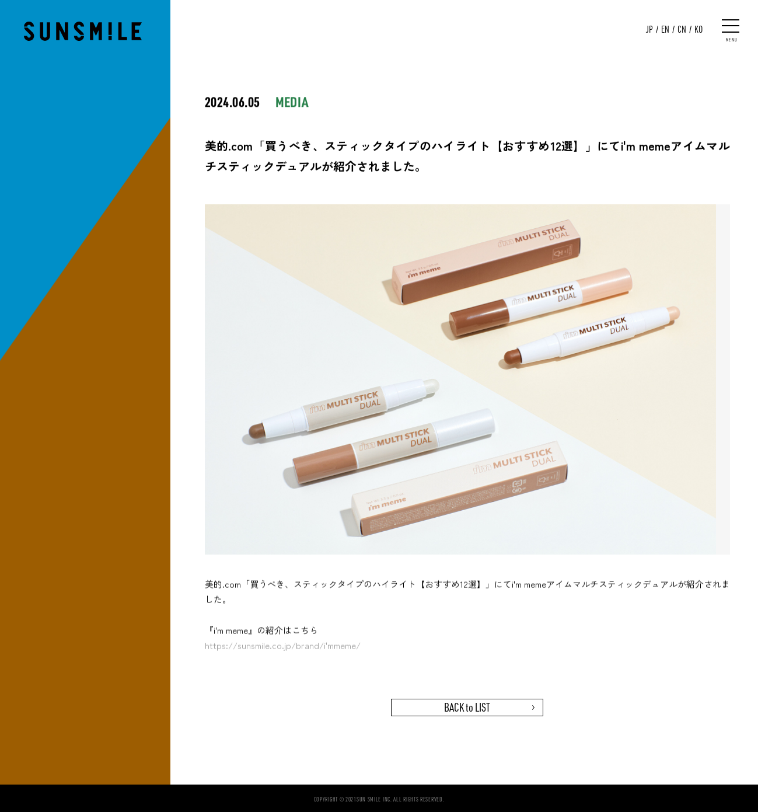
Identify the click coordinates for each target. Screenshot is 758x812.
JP (649, 29)
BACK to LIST (467, 707)
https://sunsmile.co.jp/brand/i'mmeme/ (283, 647)
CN (681, 29)
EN (665, 29)
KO (698, 29)
